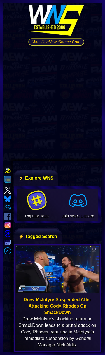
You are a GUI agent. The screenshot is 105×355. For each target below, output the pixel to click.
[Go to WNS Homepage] (56, 21)
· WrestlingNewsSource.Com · (56, 42)
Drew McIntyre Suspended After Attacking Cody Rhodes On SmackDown (57, 306)
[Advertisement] (52, 102)
